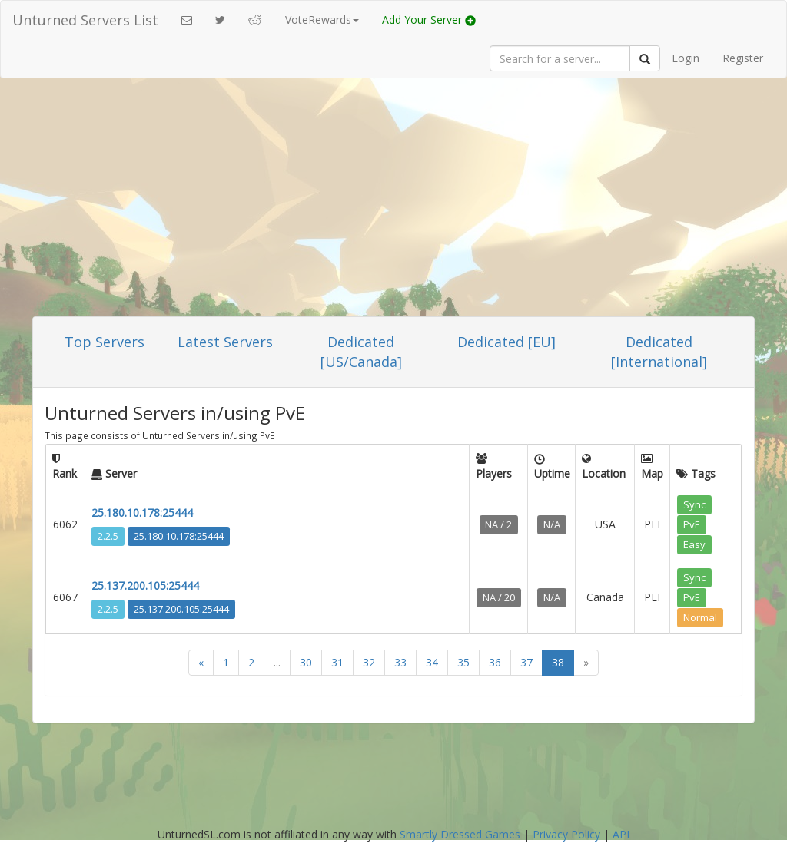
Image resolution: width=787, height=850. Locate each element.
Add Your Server (429, 19)
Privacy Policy (566, 834)
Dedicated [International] (659, 351)
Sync (694, 504)
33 (400, 662)
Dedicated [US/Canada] (361, 351)
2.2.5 (108, 536)
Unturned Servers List (85, 20)
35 (463, 662)
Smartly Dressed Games (460, 834)
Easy (694, 544)
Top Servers (104, 341)
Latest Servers (225, 341)
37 (526, 662)
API (621, 834)
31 (337, 662)
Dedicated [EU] (506, 341)
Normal (700, 617)
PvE (691, 524)
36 (495, 662)
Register (742, 58)
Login (685, 58)
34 (432, 662)
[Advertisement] (393, 201)
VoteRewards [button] (322, 19)
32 (369, 662)
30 (306, 662)
